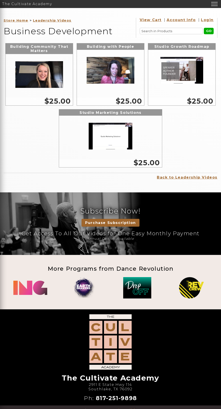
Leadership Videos (52, 20)
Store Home (16, 20)
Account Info (181, 20)
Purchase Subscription (110, 223)
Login (207, 20)
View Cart (151, 20)
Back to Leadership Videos (187, 177)
